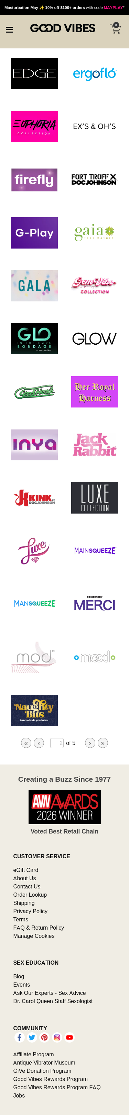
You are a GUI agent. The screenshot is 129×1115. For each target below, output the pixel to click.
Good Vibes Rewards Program (50, 1079)
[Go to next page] (90, 743)
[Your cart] (115, 29)
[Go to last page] (103, 743)
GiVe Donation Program (42, 1070)
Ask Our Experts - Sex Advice (49, 992)
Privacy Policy (30, 911)
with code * (64, 7)
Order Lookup (30, 894)
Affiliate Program (33, 1054)
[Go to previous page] (39, 743)
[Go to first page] (26, 743)
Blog (18, 976)
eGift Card (25, 869)
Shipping (23, 902)
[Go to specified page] (56, 743)
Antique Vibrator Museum (44, 1062)
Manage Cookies (33, 935)
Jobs (19, 1095)
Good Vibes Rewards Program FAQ (56, 1087)
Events (21, 984)
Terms (20, 919)
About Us (24, 878)
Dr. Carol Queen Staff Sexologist (53, 1001)
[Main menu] (9, 29)
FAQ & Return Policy (38, 927)
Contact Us (26, 886)
